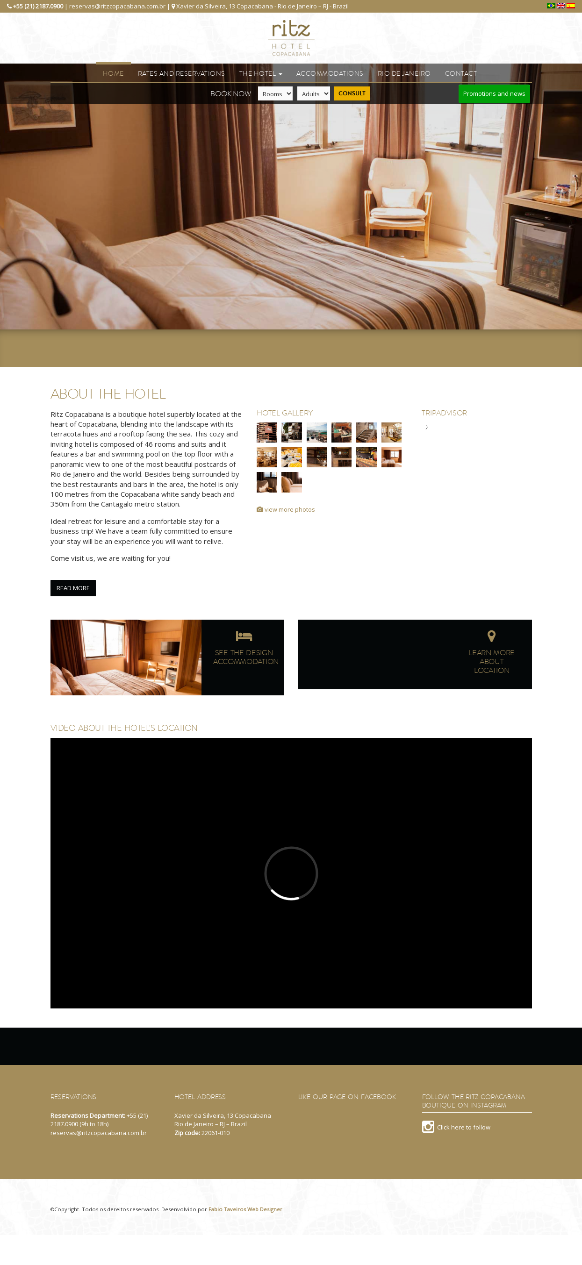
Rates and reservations (181, 73)
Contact (461, 73)
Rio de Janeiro (404, 73)
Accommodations (330, 73)
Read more (73, 588)
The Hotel (260, 73)
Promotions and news (494, 93)
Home (113, 73)
